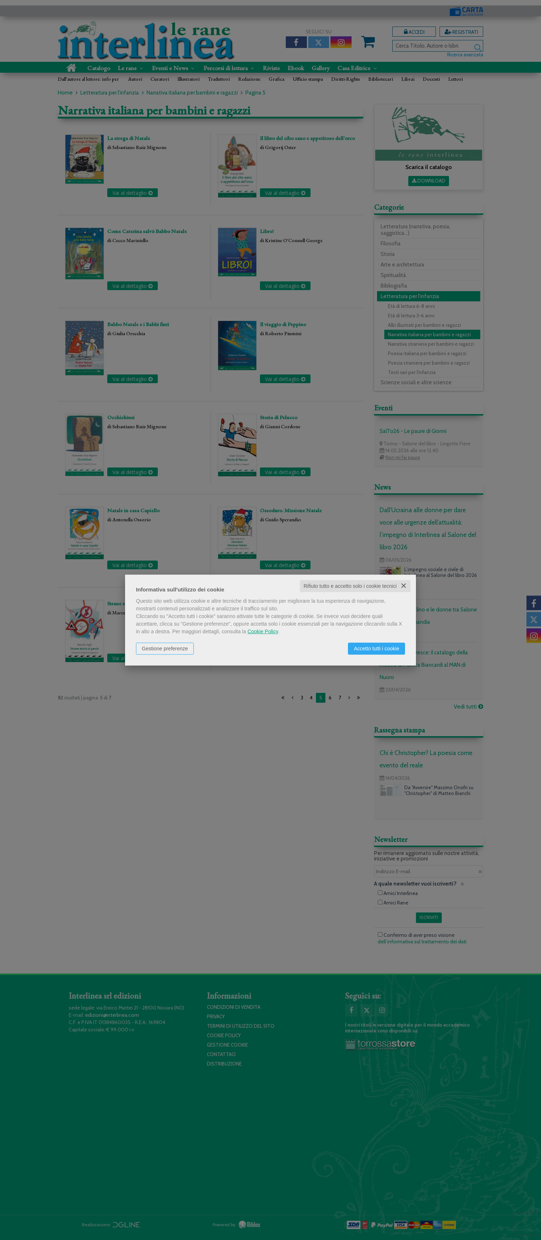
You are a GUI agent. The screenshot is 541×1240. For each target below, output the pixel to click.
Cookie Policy (263, 631)
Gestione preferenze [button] (165, 648)
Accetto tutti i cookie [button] (376, 648)
